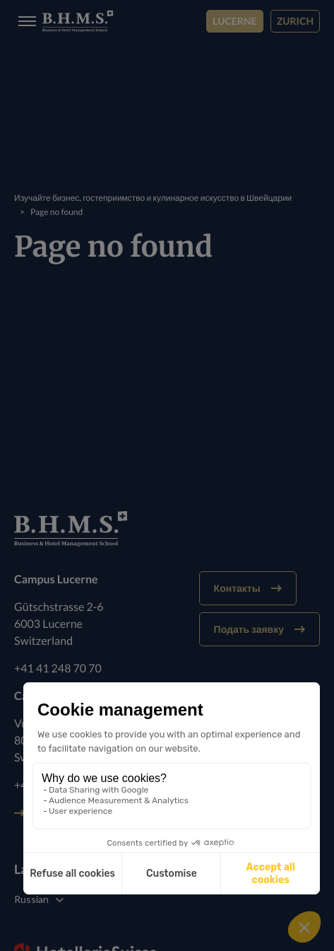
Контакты (248, 588)
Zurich (295, 21)
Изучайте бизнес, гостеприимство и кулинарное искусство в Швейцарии (153, 197)
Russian (31, 899)
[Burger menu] (23, 21)
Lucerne (235, 21)
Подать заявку (259, 629)
